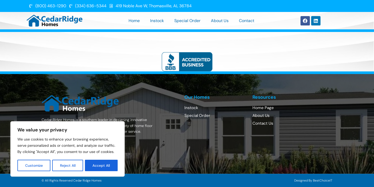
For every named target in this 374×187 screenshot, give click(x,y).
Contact (246, 20)
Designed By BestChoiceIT (313, 180)
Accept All (101, 165)
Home (134, 20)
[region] (67, 149)
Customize (34, 165)
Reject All (68, 165)
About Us (220, 20)
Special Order (187, 20)
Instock (157, 20)
